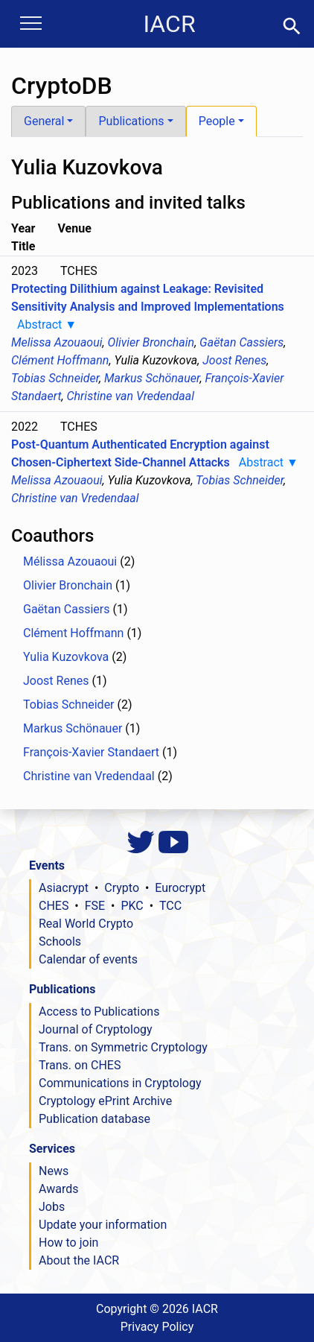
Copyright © (157, 1308)
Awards (58, 1189)
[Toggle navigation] (31, 25)
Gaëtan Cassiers (241, 342)
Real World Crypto (86, 924)
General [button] (44, 121)
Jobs (52, 1207)
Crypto (121, 888)
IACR (169, 24)
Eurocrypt (180, 888)
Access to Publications (99, 1011)
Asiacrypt (64, 888)
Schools (60, 941)
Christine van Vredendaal (130, 396)
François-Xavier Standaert (91, 752)
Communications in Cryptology (120, 1083)
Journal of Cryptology (96, 1029)
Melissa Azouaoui (57, 342)
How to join (68, 1242)
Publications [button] (131, 121)
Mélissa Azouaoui (70, 561)
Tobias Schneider (55, 378)
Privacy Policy (157, 1327)
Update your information (103, 1225)
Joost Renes (234, 360)
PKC (132, 906)
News (53, 1171)
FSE (95, 906)
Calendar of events (88, 959)
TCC (170, 906)
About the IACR (79, 1260)
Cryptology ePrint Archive (105, 1101)
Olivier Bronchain (151, 342)
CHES (53, 906)
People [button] (217, 121)
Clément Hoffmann (60, 360)
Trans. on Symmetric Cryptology (123, 1047)
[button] (292, 25)
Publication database (94, 1119)
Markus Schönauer (151, 378)
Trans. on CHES (80, 1065)
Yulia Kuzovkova (66, 657)
